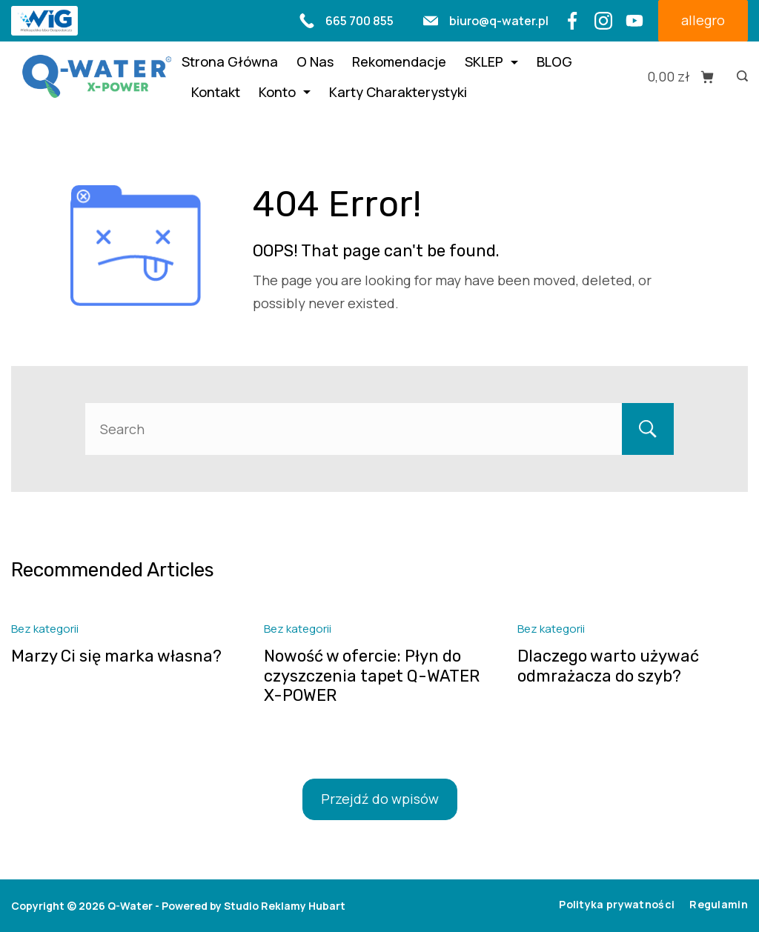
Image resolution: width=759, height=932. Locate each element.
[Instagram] (603, 21)
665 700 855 (359, 21)
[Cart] (681, 76)
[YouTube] (634, 21)
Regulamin (718, 904)
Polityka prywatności (617, 904)
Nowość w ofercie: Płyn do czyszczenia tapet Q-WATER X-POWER (372, 675)
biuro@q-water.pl (498, 21)
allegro (703, 20)
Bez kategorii (45, 628)
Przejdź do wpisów (380, 799)
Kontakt (215, 92)
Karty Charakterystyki (398, 92)
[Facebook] (572, 21)
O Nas (315, 61)
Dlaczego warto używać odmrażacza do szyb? (608, 665)
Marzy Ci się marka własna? (116, 655)
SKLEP (491, 61)
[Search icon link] (738, 77)
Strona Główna (230, 61)
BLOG (554, 61)
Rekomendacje (399, 61)
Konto (285, 92)
